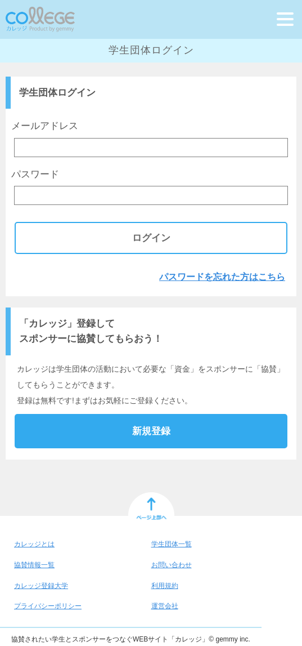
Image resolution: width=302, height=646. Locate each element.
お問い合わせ (171, 565)
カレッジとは (34, 544)
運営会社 (164, 606)
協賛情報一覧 (34, 565)
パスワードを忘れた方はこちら (222, 277)
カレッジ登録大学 (41, 586)
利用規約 (164, 586)
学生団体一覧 (171, 544)
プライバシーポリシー (48, 606)
